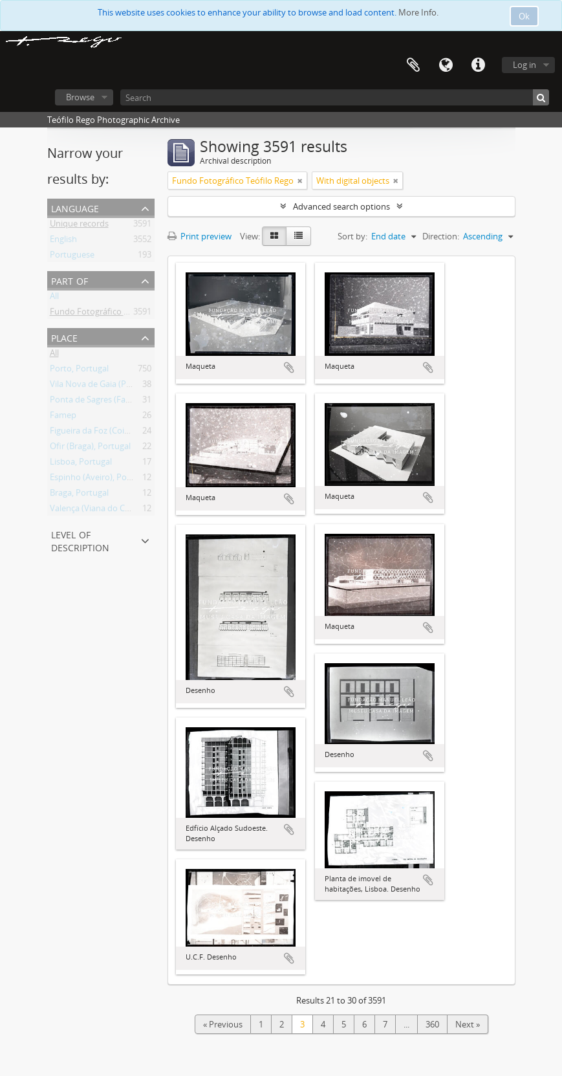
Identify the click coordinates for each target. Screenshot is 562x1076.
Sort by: (352, 236)
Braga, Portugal (79, 495)
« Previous (223, 1024)
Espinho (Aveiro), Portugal (99, 479)
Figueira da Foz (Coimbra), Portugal (117, 433)
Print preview (200, 236)
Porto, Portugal (79, 371)
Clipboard (413, 65)
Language (445, 65)
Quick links (478, 65)
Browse (80, 97)
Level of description (80, 540)
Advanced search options (341, 206)
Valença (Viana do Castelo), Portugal (119, 510)
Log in (524, 65)
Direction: (440, 236)
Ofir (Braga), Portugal (90, 448)
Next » (467, 1024)
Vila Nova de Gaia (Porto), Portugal (116, 386)
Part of (69, 280)
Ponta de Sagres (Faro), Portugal (111, 402)
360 (432, 1024)
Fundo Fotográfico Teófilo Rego (110, 314)
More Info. (418, 12)
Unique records (79, 226)
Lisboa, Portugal (81, 464)
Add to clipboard (289, 367)
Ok (524, 16)
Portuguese (72, 257)
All (54, 298)
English (63, 241)
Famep (63, 417)
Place (64, 337)
